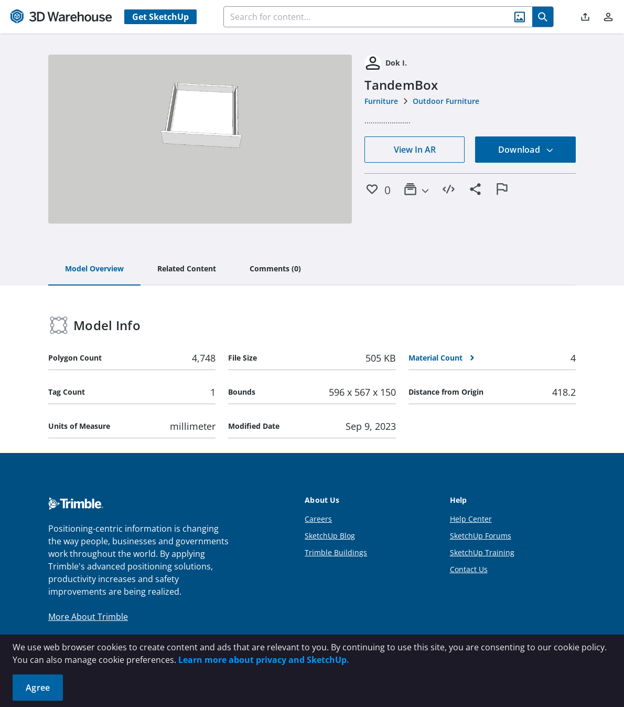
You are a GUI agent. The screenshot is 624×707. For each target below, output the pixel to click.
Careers (318, 519)
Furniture (381, 101)
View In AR (415, 149)
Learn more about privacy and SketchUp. (263, 660)
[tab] (94, 269)
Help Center (471, 519)
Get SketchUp (160, 17)
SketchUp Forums (480, 536)
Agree (38, 687)
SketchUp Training (482, 552)
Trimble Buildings (336, 552)
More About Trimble (88, 616)
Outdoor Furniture (446, 101)
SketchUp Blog (330, 536)
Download (526, 149)
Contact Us (469, 569)
